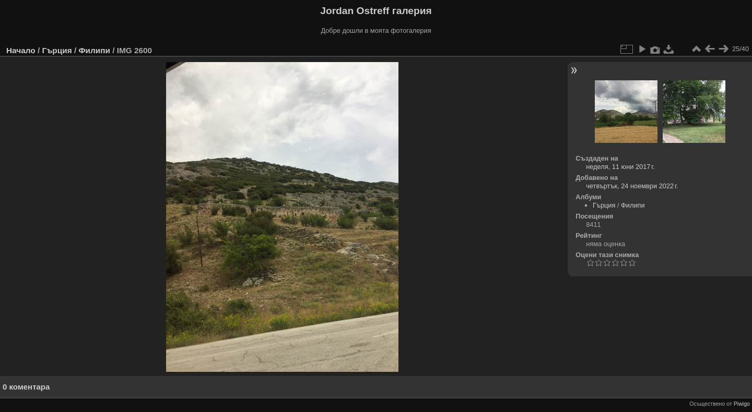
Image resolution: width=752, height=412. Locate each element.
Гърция (57, 50)
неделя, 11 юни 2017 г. (620, 167)
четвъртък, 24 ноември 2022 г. (632, 186)
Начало (21, 50)
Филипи (94, 50)
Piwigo (742, 404)
